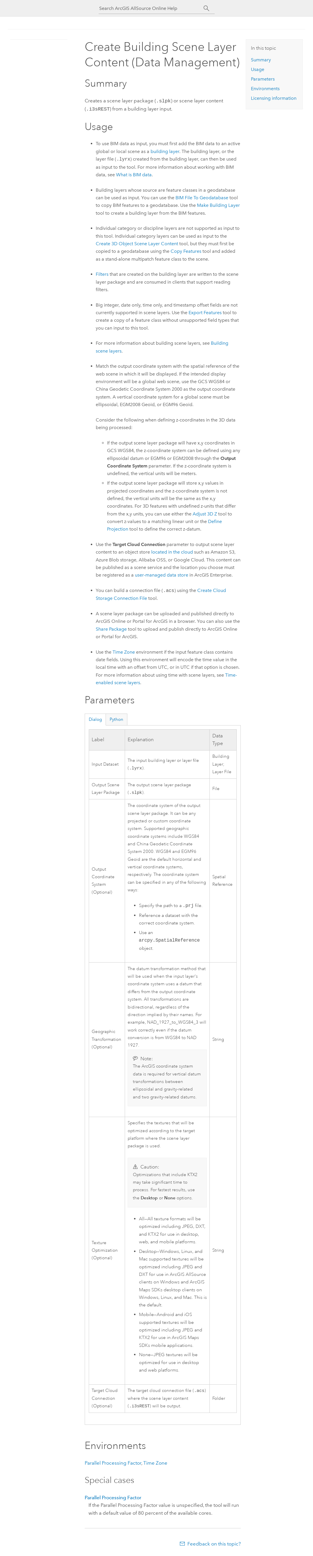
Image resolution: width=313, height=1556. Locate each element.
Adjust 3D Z (205, 512)
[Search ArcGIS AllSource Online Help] (151, 8)
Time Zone (124, 651)
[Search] (206, 8)
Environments (265, 88)
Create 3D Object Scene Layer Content (137, 242)
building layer (165, 150)
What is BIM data (134, 173)
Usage (257, 69)
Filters (102, 273)
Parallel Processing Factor (113, 1463)
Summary (261, 60)
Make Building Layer (218, 204)
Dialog (95, 718)
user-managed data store (161, 574)
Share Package (111, 628)
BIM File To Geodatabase (202, 196)
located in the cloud (172, 551)
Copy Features (186, 250)
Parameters (263, 79)
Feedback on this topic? (214, 1544)
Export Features (205, 311)
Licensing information (273, 98)
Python (116, 718)
